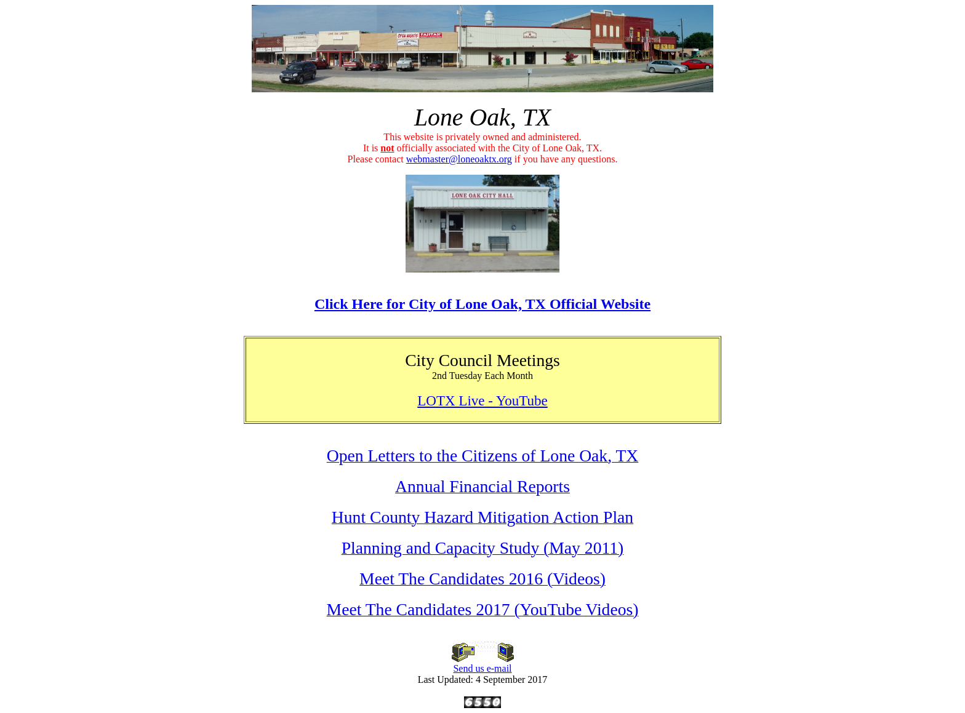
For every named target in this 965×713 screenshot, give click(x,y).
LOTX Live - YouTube (482, 400)
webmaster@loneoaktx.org (459, 159)
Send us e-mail (483, 664)
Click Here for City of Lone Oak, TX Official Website (482, 304)
